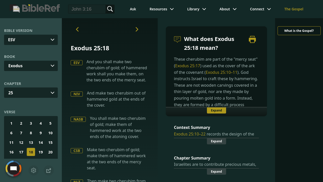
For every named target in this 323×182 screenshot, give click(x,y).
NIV (76, 94)
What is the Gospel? (299, 31)
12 (21, 142)
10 (50, 132)
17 (21, 151)
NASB (78, 119)
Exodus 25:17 (187, 66)
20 (50, 151)
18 (31, 151)
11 (11, 142)
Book (9, 56)
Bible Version (18, 30)
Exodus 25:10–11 (221, 72)
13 (31, 142)
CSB (76, 150)
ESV (76, 62)
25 (10, 93)
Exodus (15, 66)
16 (11, 151)
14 (41, 142)
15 (50, 142)
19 (41, 151)
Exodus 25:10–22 (189, 134)
